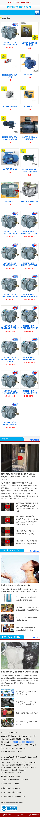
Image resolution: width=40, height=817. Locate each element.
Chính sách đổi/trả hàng (11, 792)
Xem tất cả (34, 440)
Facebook (33, 815)
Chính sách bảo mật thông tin (13, 797)
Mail (20, 815)
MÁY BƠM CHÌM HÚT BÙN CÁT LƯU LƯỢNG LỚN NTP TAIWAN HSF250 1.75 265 (27, 507)
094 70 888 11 (15, 742)
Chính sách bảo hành (10, 784)
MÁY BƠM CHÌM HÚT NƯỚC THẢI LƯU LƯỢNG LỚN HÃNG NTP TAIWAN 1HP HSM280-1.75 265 (27, 521)
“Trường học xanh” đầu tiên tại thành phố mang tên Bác (27, 608)
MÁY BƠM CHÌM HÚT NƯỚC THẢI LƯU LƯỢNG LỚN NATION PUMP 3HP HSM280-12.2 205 (20, 476)
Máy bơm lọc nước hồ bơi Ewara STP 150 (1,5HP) (26, 542)
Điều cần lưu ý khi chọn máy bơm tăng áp (19, 672)
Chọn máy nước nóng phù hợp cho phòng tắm (27, 598)
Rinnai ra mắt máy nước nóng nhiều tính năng (26, 628)
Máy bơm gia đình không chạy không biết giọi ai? (26, 702)
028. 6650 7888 (28, 742)
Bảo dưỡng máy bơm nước (27, 713)
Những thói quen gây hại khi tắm (15, 585)
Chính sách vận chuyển (11, 788)
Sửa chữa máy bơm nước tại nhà (26, 723)
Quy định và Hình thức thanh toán (15, 779)
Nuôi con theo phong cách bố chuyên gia (26, 618)
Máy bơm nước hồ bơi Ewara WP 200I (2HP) (25, 532)
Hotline (7, 815)
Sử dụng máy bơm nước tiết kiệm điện (26, 693)
